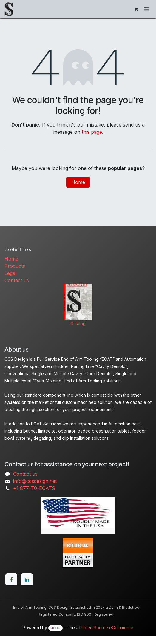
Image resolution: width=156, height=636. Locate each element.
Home (78, 182)
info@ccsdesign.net (35, 481)
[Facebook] (11, 579)
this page (92, 132)
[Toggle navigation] (146, 9)
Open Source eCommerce (107, 627)
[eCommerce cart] (136, 9)
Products (14, 266)
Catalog (78, 323)
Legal (10, 273)
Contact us (16, 280)
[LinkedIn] (27, 579)
